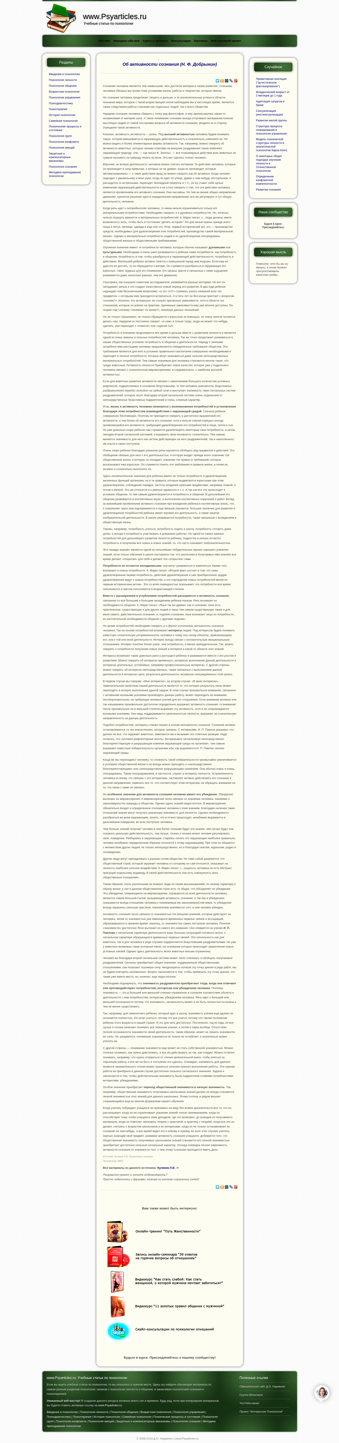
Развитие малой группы (271, 120)
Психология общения (63, 85)
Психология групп (60, 136)
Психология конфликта (64, 141)
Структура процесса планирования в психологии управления (271, 130)
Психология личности (63, 80)
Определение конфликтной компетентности (266, 180)
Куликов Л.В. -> (168, 1167)
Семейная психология (63, 120)
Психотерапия (58, 109)
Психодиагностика (61, 103)
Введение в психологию (64, 74)
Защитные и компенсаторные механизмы (60, 157)
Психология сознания (63, 166)
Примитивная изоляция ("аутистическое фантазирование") (271, 82)
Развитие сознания (268, 189)
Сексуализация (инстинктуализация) (269, 112)
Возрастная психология (64, 91)
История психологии (62, 115)
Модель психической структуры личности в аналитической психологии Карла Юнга (271, 145)
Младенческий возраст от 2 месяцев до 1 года (272, 93)
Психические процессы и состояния (177, 1416)
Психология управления (64, 97)
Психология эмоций (62, 147)
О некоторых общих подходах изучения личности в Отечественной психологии (269, 163)
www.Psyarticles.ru (110, 1405)
